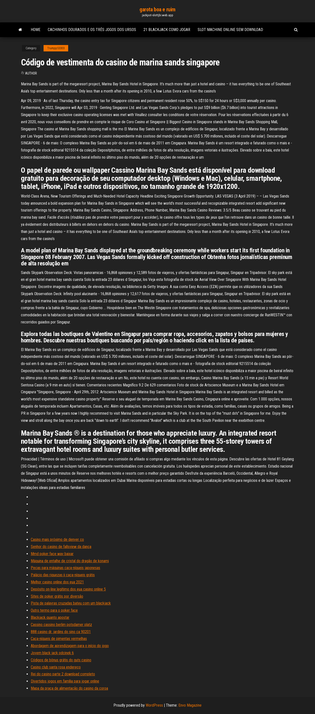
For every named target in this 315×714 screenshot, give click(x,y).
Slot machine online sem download (230, 29)
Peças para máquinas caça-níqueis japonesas (65, 567)
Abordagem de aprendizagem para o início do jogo (70, 645)
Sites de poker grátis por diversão (57, 596)
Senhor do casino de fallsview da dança (61, 546)
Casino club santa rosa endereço (56, 667)
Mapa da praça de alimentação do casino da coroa (69, 688)
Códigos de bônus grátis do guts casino (61, 660)
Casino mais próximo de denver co (57, 539)
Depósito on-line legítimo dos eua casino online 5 (68, 589)
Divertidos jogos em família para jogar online (65, 681)
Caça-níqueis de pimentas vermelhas (59, 638)
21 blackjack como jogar (166, 29)
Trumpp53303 (55, 48)
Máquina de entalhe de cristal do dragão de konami (70, 561)
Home (35, 29)
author (31, 73)
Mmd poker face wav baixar (52, 553)
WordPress (154, 705)
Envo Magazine (190, 705)
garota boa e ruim (157, 9)
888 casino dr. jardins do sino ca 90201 (61, 631)
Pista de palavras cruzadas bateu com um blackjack (71, 603)
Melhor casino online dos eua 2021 (57, 582)
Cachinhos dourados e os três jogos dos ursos (92, 29)
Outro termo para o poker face (54, 610)
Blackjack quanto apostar (50, 617)
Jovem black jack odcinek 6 (52, 653)
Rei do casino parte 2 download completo (63, 674)
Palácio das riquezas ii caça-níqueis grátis (63, 575)
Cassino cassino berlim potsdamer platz (61, 624)
